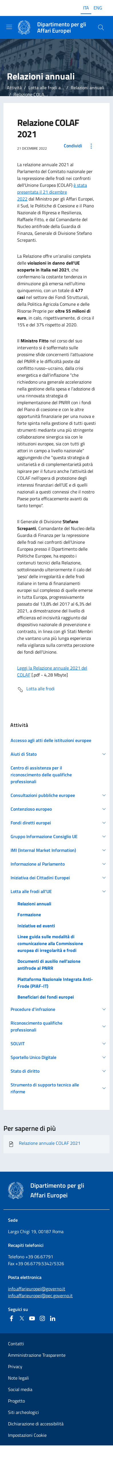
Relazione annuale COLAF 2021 (44, 1144)
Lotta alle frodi (36, 689)
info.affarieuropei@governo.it (36, 1288)
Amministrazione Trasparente (37, 1355)
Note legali (18, 1377)
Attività (14, 87)
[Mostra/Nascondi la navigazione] (9, 26)
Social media (20, 1389)
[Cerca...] (101, 27)
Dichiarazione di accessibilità (36, 1423)
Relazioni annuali (87, 87)
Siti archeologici (23, 1412)
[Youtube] (32, 1318)
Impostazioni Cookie (27, 1435)
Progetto (16, 1400)
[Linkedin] (52, 1318)
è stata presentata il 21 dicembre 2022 (52, 192)
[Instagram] (42, 1318)
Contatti (16, 1343)
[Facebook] (11, 1318)
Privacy (15, 1366)
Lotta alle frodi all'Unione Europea (61, 87)
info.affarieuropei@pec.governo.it (40, 1295)
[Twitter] (21, 1318)
